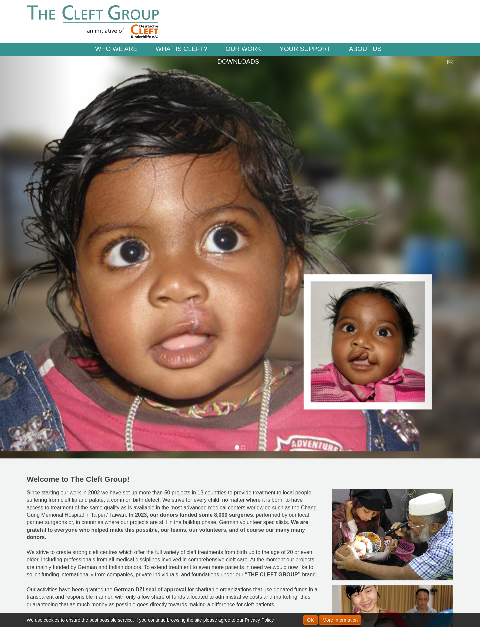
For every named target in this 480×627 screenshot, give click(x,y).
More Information (340, 620)
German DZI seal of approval (150, 589)
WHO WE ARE (116, 48)
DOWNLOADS (238, 61)
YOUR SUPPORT (305, 48)
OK (310, 620)
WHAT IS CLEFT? (181, 48)
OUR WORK (243, 48)
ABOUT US (365, 48)
